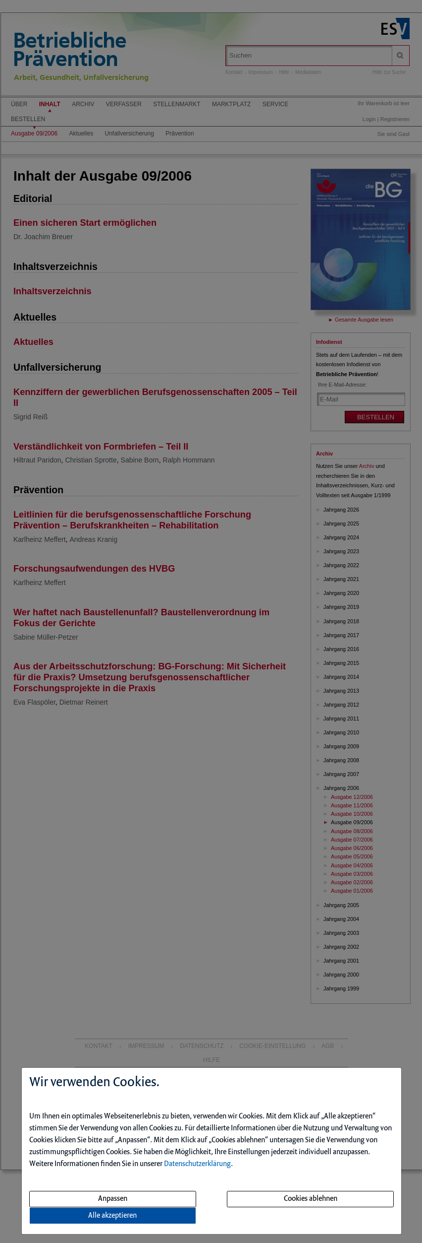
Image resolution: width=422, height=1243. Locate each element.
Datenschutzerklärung (197, 1164)
